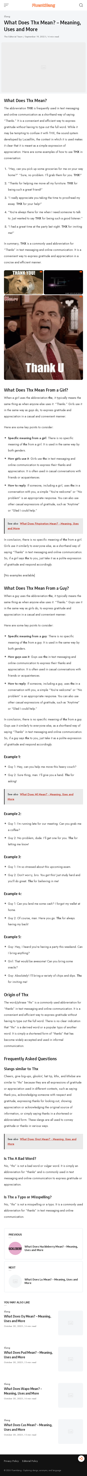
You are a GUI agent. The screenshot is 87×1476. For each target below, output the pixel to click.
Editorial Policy (30, 1461)
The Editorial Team (13, 36)
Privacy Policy (11, 1461)
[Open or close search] (81, 5)
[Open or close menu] (6, 5)
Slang (7, 16)
